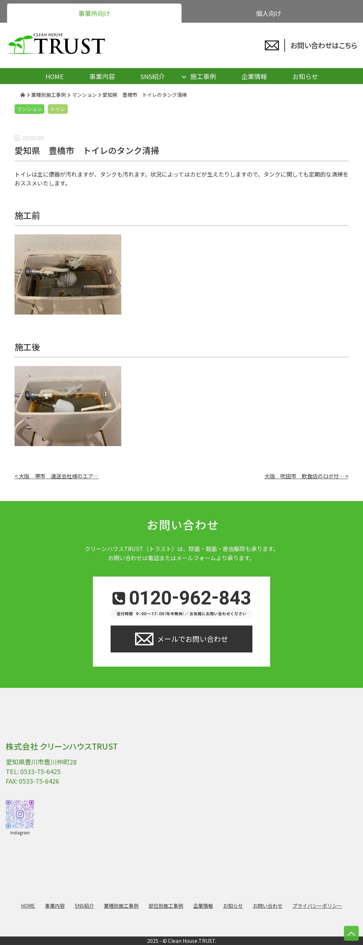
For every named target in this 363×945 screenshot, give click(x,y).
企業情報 (254, 76)
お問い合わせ (268, 905)
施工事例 (203, 76)
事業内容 (102, 76)
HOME (54, 76)
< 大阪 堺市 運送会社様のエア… (57, 476)
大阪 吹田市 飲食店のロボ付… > (306, 476)
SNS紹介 (152, 76)
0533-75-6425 (40, 771)
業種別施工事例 (121, 905)
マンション (29, 108)
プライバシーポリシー (317, 905)
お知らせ (305, 76)
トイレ (57, 108)
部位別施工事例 (166, 905)
